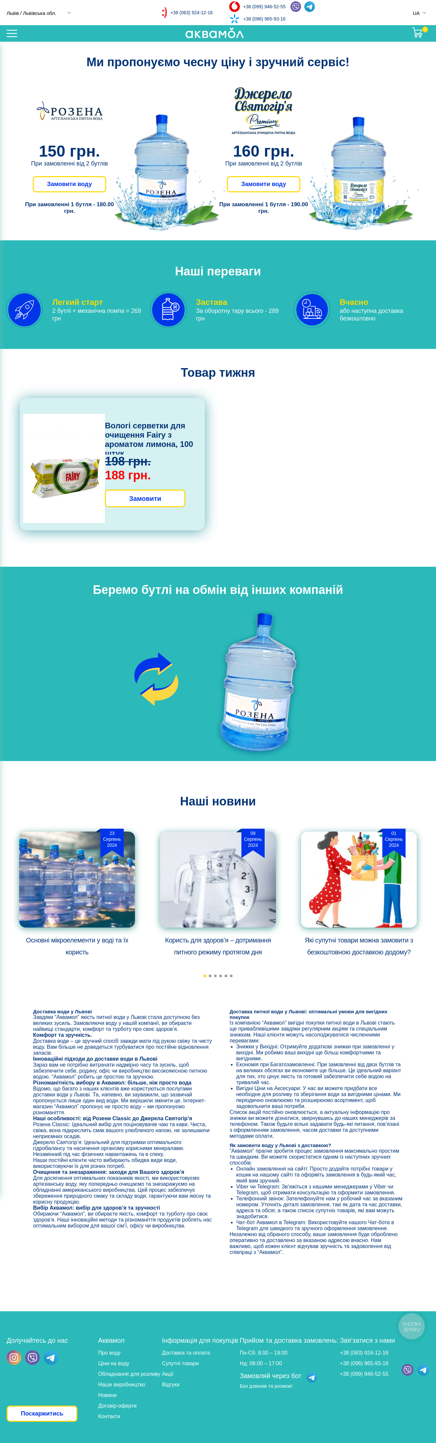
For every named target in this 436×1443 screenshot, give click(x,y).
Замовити (145, 498)
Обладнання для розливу (129, 1374)
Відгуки (170, 1384)
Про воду (109, 1353)
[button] (204, 976)
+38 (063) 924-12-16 (191, 12)
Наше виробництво (122, 1384)
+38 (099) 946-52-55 (264, 6)
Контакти (109, 1416)
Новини (107, 1395)
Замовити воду (69, 184)
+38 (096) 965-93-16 (264, 19)
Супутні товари (180, 1363)
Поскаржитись (42, 1413)
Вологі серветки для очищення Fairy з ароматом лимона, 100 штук (149, 439)
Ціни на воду (113, 1363)
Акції (167, 1374)
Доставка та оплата (186, 1353)
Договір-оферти (117, 1406)
